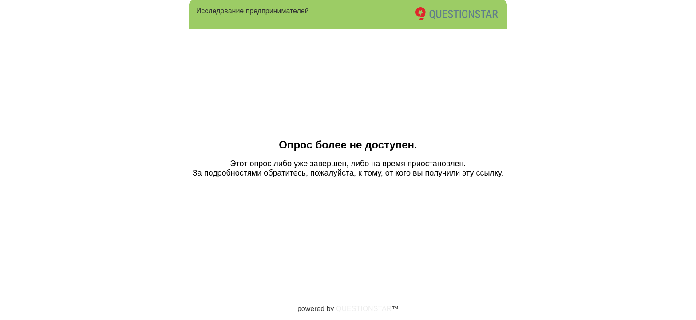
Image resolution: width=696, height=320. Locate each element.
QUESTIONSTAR (364, 308)
